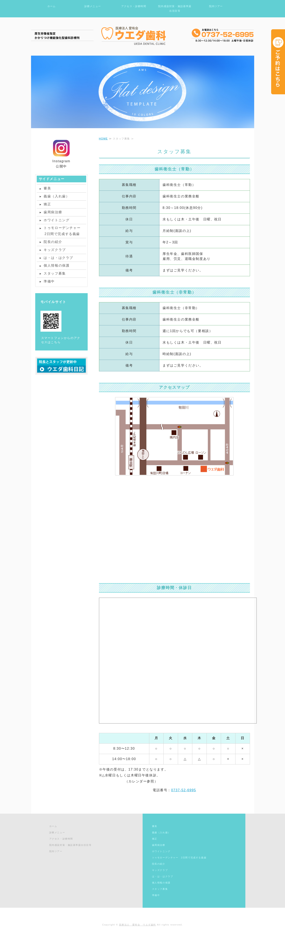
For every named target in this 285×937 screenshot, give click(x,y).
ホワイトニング (56, 220)
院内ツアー (216, 6)
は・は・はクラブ (58, 257)
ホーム (51, 6)
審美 (47, 188)
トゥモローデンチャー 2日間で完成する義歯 (60, 231)
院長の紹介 (53, 242)
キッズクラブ (55, 250)
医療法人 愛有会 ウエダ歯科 (137, 924)
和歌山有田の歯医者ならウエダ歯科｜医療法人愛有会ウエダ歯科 (143, 35)
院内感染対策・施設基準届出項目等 (174, 8)
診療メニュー (92, 6)
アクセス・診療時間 (133, 6)
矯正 (47, 204)
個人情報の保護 (56, 265)
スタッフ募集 (55, 273)
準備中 (49, 281)
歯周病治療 (53, 212)
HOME (103, 138)
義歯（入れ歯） (56, 196)
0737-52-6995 (183, 790)
